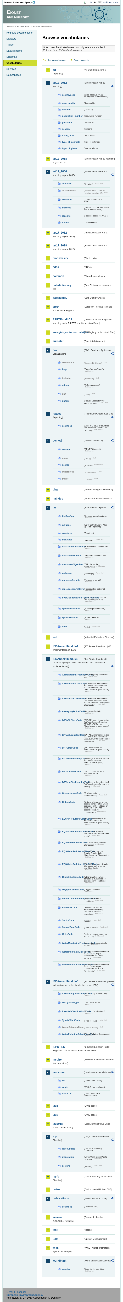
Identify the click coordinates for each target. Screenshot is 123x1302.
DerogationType (70, 1002)
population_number (72, 116)
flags (64, 369)
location (66, 109)
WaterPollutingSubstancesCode (72, 1034)
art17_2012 (60, 232)
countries (67, 199)
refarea (65, 385)
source (65, 465)
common (58, 276)
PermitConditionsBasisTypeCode (72, 898)
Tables (10, 44)
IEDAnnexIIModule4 (65, 981)
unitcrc (65, 401)
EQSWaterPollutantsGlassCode (72, 851)
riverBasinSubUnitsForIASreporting (72, 597)
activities (66, 183)
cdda (56, 267)
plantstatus (68, 1157)
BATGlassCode (70, 747)
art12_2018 (60, 158)
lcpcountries (68, 1148)
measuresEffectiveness (72, 546)
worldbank (59, 1260)
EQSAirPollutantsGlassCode (72, 819)
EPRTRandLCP (62, 319)
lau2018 (58, 1123)
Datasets (11, 38)
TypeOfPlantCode (71, 1020)
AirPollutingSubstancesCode (72, 993)
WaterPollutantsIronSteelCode (72, 964)
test (55, 1229)
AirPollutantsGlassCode (72, 683)
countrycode (68, 95)
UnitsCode (67, 934)
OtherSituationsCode (72, 877)
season (66, 129)
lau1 (55, 1105)
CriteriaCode (68, 802)
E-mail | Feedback (16, 1292)
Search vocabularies (56, 60)
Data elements (14, 50)
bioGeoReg (68, 516)
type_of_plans (69, 148)
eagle (65, 1087)
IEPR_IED (59, 1046)
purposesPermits (71, 580)
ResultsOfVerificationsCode (72, 1011)
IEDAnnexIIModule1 (65, 646)
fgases (57, 413)
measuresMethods (71, 555)
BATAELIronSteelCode (72, 735)
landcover (59, 1072)
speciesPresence (71, 608)
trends (65, 222)
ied (55, 637)
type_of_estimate (71, 142)
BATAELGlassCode (72, 720)
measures (67, 539)
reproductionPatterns (72, 589)
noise (56, 1189)
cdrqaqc (66, 525)
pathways (67, 573)
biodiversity (60, 258)
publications (61, 1198)
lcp (55, 1136)
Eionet (20, 26)
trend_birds (68, 135)
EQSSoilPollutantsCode (72, 842)
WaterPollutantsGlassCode (72, 951)
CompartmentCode (72, 793)
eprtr (56, 306)
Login (89, 2)
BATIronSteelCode (71, 771)
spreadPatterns (70, 617)
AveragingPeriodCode (72, 711)
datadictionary (62, 285)
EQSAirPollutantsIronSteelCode (72, 831)
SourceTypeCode (71, 927)
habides (58, 498)
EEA (20, 2)
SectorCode (68, 920)
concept (66, 449)
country (66, 1269)
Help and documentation (19, 32)
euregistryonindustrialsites (68, 332)
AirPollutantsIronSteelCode (72, 698)
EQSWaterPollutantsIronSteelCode (72, 864)
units (64, 626)
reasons (66, 216)
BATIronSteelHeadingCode (72, 782)
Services (11, 69)
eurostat (58, 341)
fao (55, 350)
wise (56, 1247)
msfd (56, 1176)
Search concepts (81, 60)
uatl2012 (66, 1093)
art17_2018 (60, 245)
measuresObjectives (72, 564)
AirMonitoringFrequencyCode (72, 674)
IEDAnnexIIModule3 (65, 659)
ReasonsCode (69, 907)
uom (55, 1238)
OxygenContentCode (72, 889)
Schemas (11, 56)
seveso (57, 1217)
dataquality (60, 297)
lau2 (55, 1114)
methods (66, 207)
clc (63, 1080)
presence (67, 122)
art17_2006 (60, 171)
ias (54, 507)
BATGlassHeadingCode (72, 758)
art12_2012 (60, 82)
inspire (57, 1059)
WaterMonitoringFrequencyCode (72, 943)
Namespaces (13, 75)
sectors (66, 1166)
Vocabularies (14, 63)
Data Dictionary (32, 26)
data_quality (68, 103)
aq (54, 69)
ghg (55, 489)
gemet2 (57, 440)
